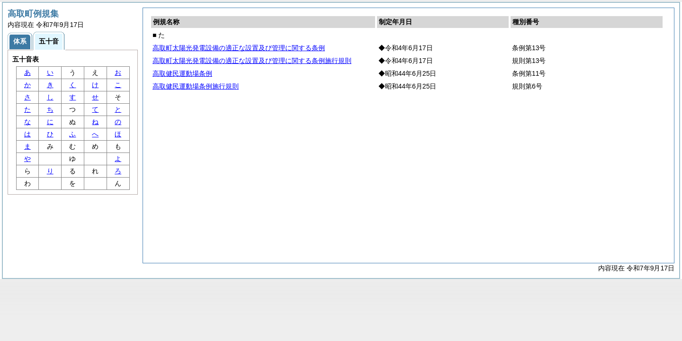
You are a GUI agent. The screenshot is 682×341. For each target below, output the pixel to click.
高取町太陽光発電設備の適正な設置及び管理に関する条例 (239, 48)
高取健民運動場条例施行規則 (196, 86)
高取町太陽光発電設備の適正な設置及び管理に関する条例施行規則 (252, 60)
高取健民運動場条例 (182, 73)
